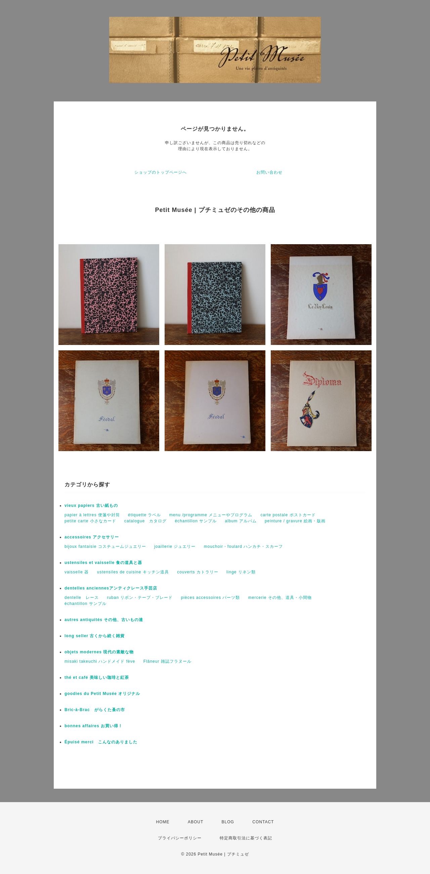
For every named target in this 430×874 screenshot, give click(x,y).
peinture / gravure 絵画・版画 (295, 521)
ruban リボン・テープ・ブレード (140, 597)
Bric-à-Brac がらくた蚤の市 (94, 709)
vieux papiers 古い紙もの (91, 505)
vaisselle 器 (76, 572)
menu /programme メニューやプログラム (210, 515)
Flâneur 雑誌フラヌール (167, 661)
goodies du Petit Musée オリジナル (102, 693)
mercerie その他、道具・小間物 (280, 597)
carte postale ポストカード (288, 515)
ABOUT (195, 822)
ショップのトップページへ (160, 172)
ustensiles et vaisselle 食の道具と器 (103, 562)
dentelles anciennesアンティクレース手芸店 (110, 588)
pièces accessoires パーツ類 (210, 597)
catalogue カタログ (145, 521)
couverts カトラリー (197, 572)
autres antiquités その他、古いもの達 (103, 619)
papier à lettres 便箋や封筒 (92, 515)
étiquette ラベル (144, 515)
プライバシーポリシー (180, 838)
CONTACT (263, 822)
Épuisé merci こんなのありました (100, 742)
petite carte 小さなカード (90, 521)
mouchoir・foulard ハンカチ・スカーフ (243, 546)
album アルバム (241, 521)
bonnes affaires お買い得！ (93, 726)
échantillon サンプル (196, 521)
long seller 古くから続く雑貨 (94, 635)
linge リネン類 (241, 572)
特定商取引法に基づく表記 (246, 838)
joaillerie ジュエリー (175, 546)
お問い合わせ (269, 172)
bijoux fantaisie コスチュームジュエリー (105, 546)
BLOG (228, 822)
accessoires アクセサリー (91, 537)
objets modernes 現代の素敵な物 (99, 652)
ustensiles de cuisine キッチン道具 (133, 572)
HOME (163, 822)
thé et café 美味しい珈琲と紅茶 (96, 677)
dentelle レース (81, 597)
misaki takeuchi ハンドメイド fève (99, 661)
